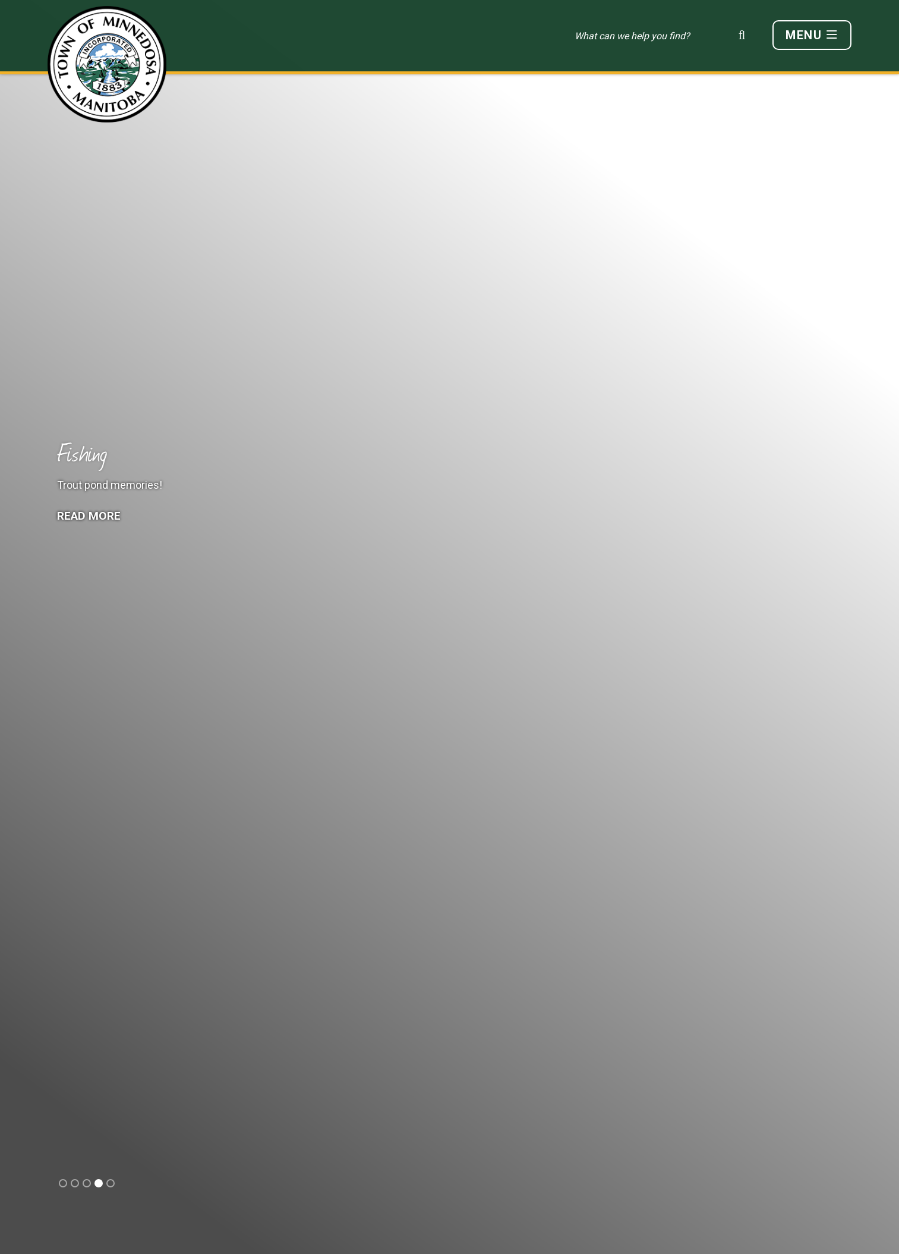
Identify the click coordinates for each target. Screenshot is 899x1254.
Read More (90, 516)
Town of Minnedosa (107, 64)
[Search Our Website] (664, 36)
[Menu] (811, 35)
